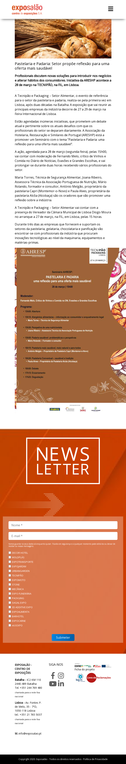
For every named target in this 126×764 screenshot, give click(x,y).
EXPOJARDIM (19, 566)
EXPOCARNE (19, 621)
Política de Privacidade (95, 759)
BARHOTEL (18, 616)
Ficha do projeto (84, 669)
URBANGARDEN (21, 571)
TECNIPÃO (17, 575)
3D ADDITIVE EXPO (22, 607)
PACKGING (18, 598)
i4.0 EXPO (17, 625)
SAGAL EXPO (19, 602)
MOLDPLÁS (18, 557)
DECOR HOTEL (20, 552)
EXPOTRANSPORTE (22, 562)
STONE (16, 584)
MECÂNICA (18, 589)
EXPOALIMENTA (20, 611)
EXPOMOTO (18, 580)
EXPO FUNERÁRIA (21, 593)
